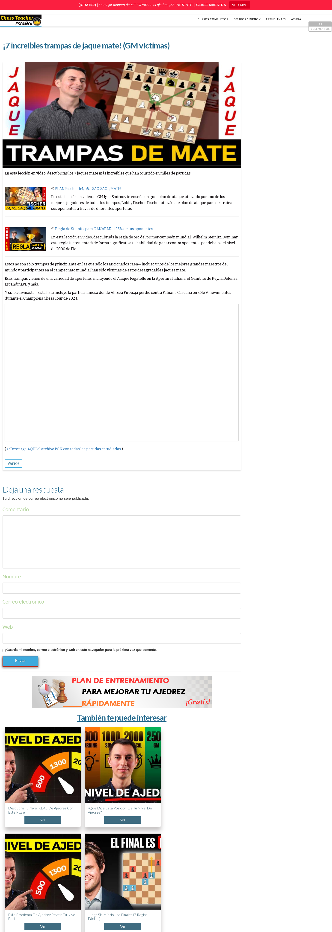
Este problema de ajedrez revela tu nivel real (133, 779)
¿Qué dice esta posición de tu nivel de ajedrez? (80, 777)
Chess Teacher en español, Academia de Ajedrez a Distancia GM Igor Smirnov (77, 920)
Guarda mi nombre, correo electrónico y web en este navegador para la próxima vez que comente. (81, 643)
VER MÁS (240, 5)
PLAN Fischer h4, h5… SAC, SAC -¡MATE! (88, 189)
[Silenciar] (314, 285)
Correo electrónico (23, 595)
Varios (245, 340)
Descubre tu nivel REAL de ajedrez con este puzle (27, 779)
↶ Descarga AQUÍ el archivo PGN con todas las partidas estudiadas (63, 442)
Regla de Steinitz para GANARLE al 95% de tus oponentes (104, 229)
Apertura (247, 318)
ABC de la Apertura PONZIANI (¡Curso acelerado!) (268, 865)
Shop (17, 914)
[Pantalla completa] (321, 285)
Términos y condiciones (207, 920)
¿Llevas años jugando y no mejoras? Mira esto (263, 848)
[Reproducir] (245, 285)
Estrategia (248, 333)
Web (7, 619)
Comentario (15, 502)
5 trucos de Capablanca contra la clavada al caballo (268, 882)
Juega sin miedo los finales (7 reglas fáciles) (187, 777)
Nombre (11, 569)
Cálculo (246, 325)
